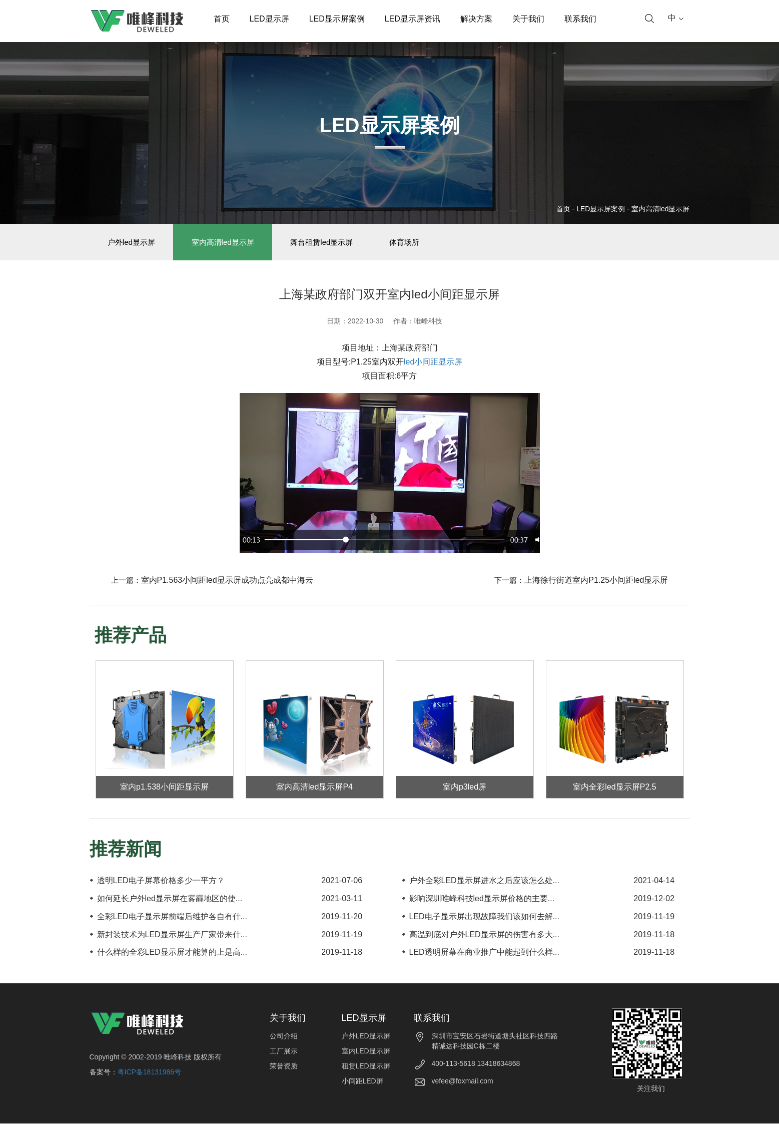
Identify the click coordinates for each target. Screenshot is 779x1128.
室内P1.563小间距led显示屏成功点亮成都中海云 (227, 584)
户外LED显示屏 (366, 1040)
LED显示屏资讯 (412, 19)
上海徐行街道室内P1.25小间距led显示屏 (596, 584)
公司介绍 (284, 1040)
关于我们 (528, 19)
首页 (222, 19)
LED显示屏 (269, 19)
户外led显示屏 (134, 244)
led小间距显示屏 (433, 366)
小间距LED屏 (362, 1085)
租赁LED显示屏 (366, 1070)
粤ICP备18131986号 (150, 1076)
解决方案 (476, 19)
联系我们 (580, 19)
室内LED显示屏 (366, 1055)
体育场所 (421, 244)
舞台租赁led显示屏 (333, 244)
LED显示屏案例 (337, 19)
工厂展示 (284, 1055)
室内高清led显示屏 (660, 209)
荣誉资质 (284, 1070)
